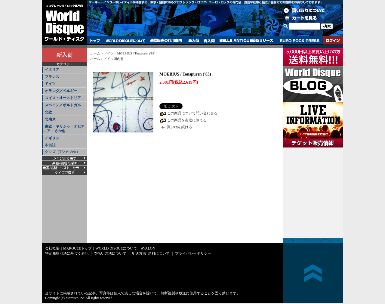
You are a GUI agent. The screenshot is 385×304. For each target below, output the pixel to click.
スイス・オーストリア (63, 98)
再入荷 (209, 40)
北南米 (50, 119)
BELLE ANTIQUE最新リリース (246, 40)
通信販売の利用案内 (166, 40)
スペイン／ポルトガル (63, 105)
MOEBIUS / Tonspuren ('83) (136, 53)
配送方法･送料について (151, 253)
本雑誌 (50, 145)
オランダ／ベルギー (61, 91)
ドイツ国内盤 (114, 58)
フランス (52, 77)
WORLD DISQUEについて (125, 40)
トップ (95, 40)
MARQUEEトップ (77, 248)
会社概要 (52, 248)
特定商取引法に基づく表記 (66, 253)
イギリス (52, 138)
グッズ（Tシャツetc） (62, 152)
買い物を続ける (179, 127)
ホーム (95, 53)
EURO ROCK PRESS (299, 40)
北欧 (48, 112)
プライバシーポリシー (193, 253)
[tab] (64, 70)
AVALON (148, 248)
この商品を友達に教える (187, 120)
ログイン (333, 40)
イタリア (52, 69)
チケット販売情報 (313, 192)
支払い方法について (110, 253)
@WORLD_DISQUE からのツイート (311, 240)
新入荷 (193, 40)
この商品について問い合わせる (192, 113)
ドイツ (50, 84)
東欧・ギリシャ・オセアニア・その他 (64, 128)
